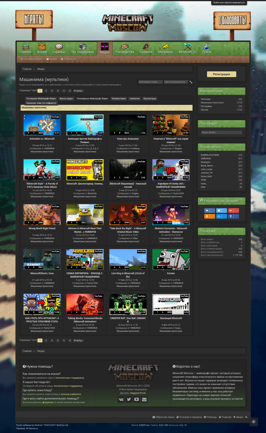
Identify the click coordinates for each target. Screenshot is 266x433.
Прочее (204, 110)
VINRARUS (49, 148)
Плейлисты (68, 59)
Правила (146, 52)
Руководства (125, 52)
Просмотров (150, 98)
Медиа (105, 52)
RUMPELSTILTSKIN (210, 155)
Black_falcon (207, 165)
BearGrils (92, 193)
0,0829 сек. (144, 425)
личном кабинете (71, 394)
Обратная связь (164, 417)
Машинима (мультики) (42, 151)
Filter (135, 238)
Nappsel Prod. (138, 393)
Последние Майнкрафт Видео (41, 98)
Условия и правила (189, 417)
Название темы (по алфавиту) (41, 103)
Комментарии (119, 98)
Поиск (207, 52)
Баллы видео (66, 98)
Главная (25, 52)
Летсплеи (205, 99)
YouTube (55, 117)
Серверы (58, 52)
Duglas (135, 193)
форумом (47, 402)
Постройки (206, 106)
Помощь (210, 417)
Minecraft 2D (188, 52)
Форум (42, 52)
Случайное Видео (31, 59)
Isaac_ (178, 328)
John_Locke (206, 169)
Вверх (238, 417)
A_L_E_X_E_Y (92, 148)
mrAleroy (135, 148)
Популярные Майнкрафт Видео (92, 98)
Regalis (178, 148)
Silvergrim (205, 162)
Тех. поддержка (82, 52)
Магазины (165, 52)
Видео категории (211, 91)
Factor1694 (178, 193)
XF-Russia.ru (32, 428)
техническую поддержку (69, 377)
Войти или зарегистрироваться (229, 2)
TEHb (203, 180)
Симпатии (135, 98)
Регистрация (221, 74)
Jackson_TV (207, 173)
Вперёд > (78, 90)
